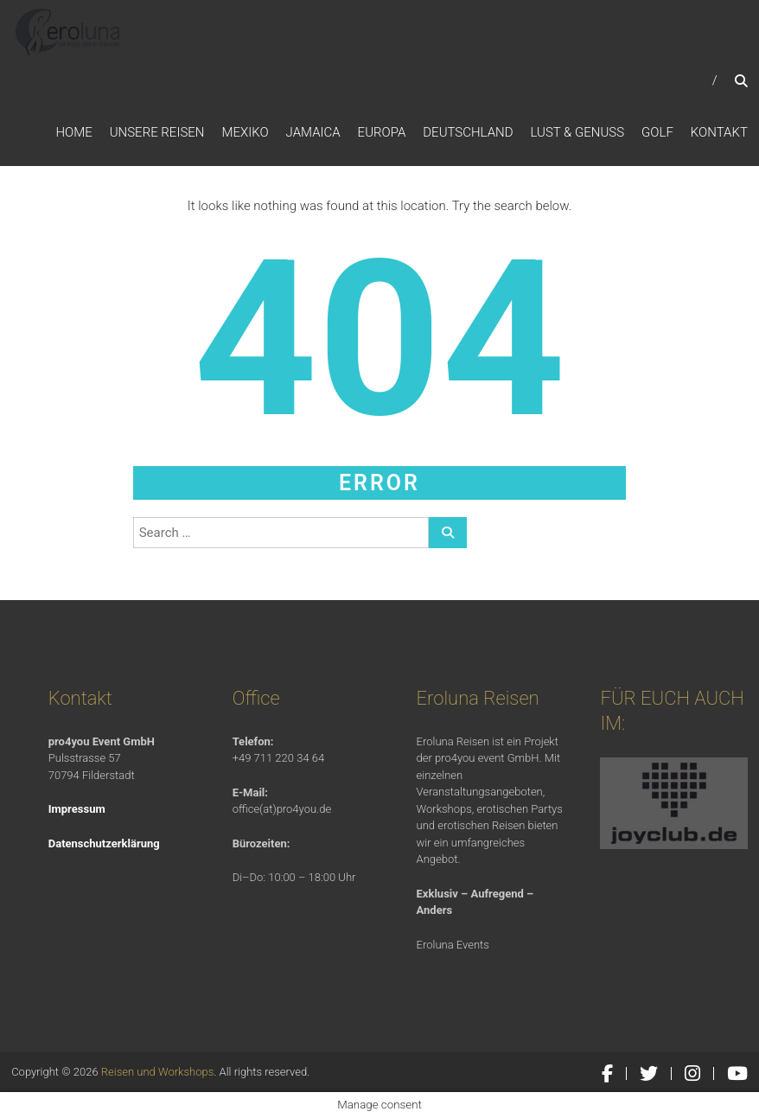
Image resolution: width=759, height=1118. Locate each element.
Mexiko (244, 132)
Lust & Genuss (578, 132)
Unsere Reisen (157, 132)
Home (73, 132)
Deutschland (468, 132)
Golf (657, 132)
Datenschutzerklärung (104, 843)
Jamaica (313, 132)
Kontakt (719, 132)
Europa (382, 132)
